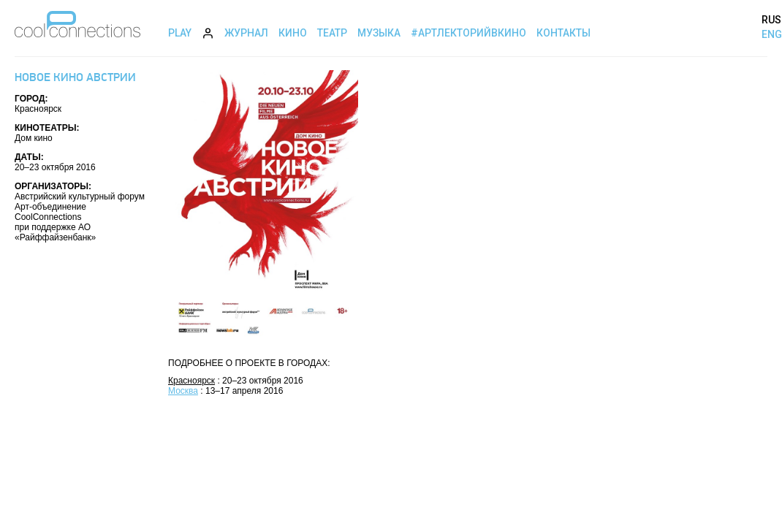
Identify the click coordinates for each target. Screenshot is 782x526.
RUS (771, 20)
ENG (772, 34)
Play (179, 33)
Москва (183, 391)
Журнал (246, 33)
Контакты (563, 33)
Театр (332, 33)
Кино (292, 33)
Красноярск (191, 381)
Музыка (379, 33)
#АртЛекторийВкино (468, 33)
